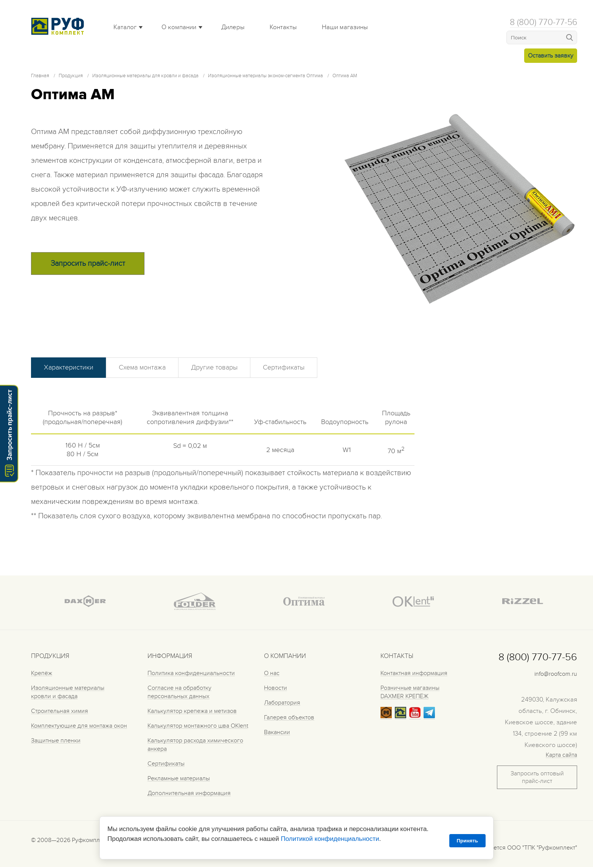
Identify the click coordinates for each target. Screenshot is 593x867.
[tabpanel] (459, 207)
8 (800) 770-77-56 (543, 22)
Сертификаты (283, 367)
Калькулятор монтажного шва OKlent (197, 726)
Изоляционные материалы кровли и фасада (67, 692)
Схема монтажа (142, 367)
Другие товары (214, 367)
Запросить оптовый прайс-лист (537, 777)
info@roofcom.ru (555, 674)
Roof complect (59, 26)
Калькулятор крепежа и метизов (192, 711)
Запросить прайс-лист (88, 263)
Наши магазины (345, 27)
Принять (467, 841)
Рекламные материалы (178, 778)
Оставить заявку (550, 55)
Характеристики (68, 367)
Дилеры (233, 27)
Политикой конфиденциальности (330, 838)
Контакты (283, 27)
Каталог (125, 27)
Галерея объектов (289, 717)
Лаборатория (282, 702)
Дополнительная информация (189, 793)
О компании (178, 27)
